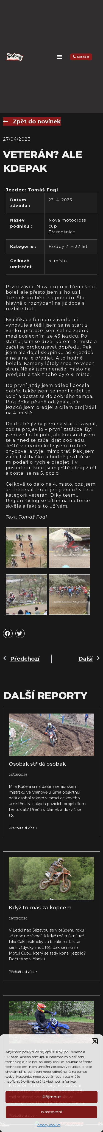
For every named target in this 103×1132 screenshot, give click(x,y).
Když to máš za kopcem (40, 908)
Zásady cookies (48, 1125)
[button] (95, 1041)
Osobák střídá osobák (37, 764)
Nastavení (51, 1111)
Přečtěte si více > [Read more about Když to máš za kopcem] (23, 972)
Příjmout (51, 1096)
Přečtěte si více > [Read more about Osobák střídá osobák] (23, 828)
